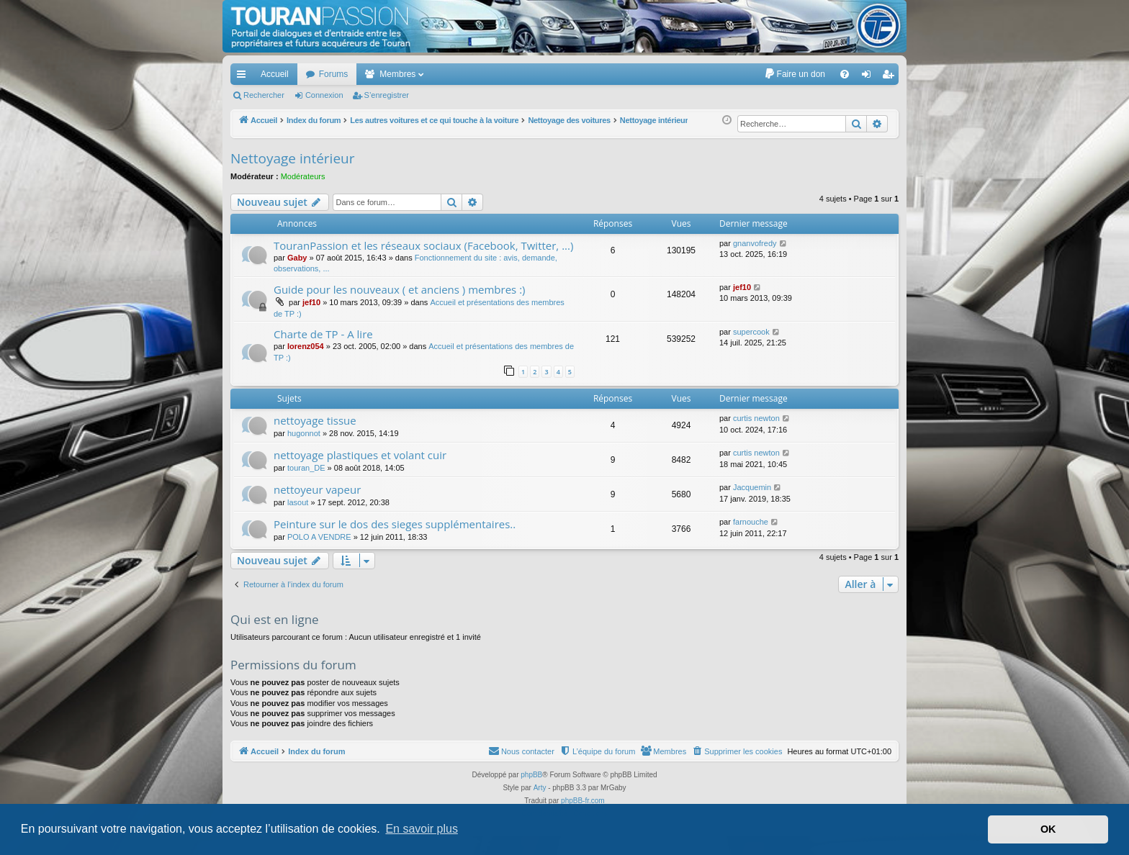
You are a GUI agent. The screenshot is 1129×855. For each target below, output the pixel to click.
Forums (333, 74)
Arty (540, 788)
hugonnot (303, 433)
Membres (397, 74)
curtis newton (756, 418)
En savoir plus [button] (421, 829)
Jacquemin (752, 487)
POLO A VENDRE (319, 537)
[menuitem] (794, 74)
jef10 (311, 302)
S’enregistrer (386, 95)
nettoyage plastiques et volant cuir (360, 455)
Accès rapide (244, 77)
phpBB (531, 775)
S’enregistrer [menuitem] (891, 77)
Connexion (324, 95)
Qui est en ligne (274, 619)
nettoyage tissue (315, 420)
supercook (751, 331)
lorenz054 (305, 346)
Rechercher (263, 95)
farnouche (750, 521)
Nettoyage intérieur (292, 158)
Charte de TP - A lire (323, 334)
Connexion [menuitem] (869, 77)
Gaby (297, 257)
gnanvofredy (755, 243)
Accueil (275, 74)
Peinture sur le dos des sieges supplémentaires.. (395, 524)
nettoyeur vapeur (317, 489)
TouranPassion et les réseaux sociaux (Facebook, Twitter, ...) (423, 245)
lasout (297, 502)
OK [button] (1048, 829)
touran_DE (306, 467)
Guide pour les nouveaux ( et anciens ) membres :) (400, 289)
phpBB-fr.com (583, 801)
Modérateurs (303, 176)
